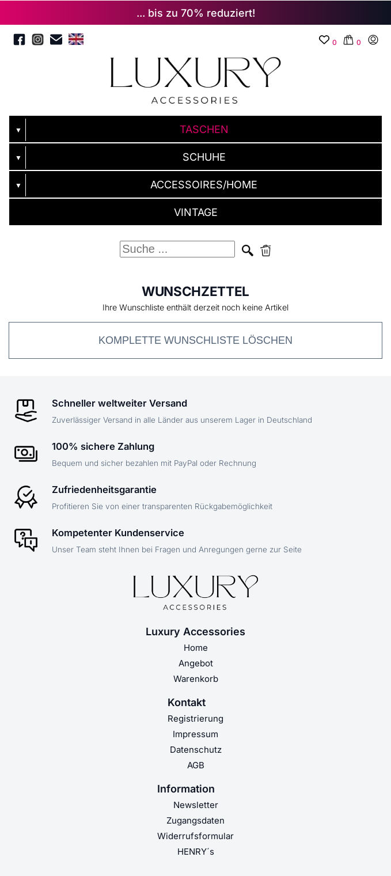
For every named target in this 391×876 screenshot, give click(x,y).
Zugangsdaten (195, 820)
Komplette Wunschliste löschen (195, 340)
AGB (195, 765)
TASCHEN (204, 129)
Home (196, 647)
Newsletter (195, 804)
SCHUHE (204, 157)
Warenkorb (195, 678)
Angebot (196, 663)
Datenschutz (196, 749)
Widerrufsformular (195, 836)
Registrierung (195, 718)
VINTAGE (196, 212)
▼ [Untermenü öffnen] (18, 130)
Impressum (195, 734)
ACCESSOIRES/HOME (203, 185)
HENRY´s (195, 851)
